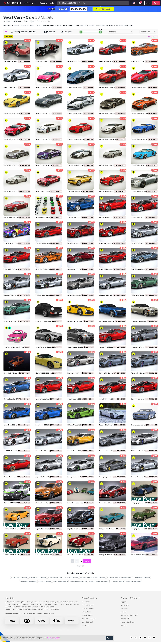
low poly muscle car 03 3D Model (142, 529)
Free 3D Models (88, 609)
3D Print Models (88, 605)
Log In (148, 3)
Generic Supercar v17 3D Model (77, 113)
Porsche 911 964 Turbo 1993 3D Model (49, 321)
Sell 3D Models (87, 615)
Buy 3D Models (89, 598)
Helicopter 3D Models (78, 581)
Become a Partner (88, 619)
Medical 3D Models (60, 581)
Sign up (156, 3)
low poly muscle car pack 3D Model (79, 503)
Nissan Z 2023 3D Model (44, 373)
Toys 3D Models (44, 581)
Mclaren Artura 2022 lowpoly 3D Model (80, 425)
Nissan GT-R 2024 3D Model (141, 321)
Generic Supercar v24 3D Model (46, 87)
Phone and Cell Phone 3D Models (119, 577)
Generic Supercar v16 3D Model (109, 113)
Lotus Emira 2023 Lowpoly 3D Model (16, 425)
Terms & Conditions (127, 622)
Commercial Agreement (129, 615)
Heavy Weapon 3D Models (98, 581)
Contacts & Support (130, 598)
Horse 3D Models (71, 577)
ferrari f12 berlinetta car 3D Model (110, 425)
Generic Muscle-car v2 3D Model (78, 191)
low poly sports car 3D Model (14, 555)
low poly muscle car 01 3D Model (78, 555)
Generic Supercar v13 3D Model (46, 139)
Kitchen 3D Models (55, 577)
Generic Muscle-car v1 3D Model (110, 191)
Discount (49, 32)
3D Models (86, 602)
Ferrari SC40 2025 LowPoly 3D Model (80, 61)
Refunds (124, 625)
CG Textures (86, 612)
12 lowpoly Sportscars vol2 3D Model (48, 217)
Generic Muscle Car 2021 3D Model (15, 477)
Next (87, 561)
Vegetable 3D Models (141, 577)
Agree (109, 638)
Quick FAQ (124, 609)
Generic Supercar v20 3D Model (141, 87)
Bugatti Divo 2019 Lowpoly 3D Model (79, 529)
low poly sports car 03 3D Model (142, 503)
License (123, 612)
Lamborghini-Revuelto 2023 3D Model (80, 321)
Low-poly (66, 32)
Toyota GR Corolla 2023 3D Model (79, 347)
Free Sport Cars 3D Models (23, 32)
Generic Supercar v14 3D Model (14, 139)
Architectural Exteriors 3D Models (92, 577)
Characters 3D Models (37, 577)
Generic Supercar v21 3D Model (109, 87)
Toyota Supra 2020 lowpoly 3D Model (48, 529)
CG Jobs (85, 625)
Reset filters (152, 36)
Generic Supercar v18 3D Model (46, 113)
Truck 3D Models (117, 581)
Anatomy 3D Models (133, 581)
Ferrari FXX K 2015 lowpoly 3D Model (111, 503)
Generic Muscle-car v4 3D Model (47, 191)
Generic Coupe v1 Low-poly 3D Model (16, 217)
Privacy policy (126, 619)
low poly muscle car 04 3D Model (110, 529)
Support (123, 602)
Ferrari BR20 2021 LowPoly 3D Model (143, 243)
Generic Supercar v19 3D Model (14, 113)
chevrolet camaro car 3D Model (141, 425)
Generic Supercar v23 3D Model (78, 87)
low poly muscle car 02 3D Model (47, 555)
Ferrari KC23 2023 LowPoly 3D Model (80, 295)
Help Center (125, 605)
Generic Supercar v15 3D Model (141, 113)
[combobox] (120, 32)
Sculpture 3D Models (19, 577)
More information (53, 638)
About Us (9, 598)
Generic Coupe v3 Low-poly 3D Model (144, 191)
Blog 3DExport (87, 622)
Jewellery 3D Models (28, 581)
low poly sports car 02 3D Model (15, 529)
